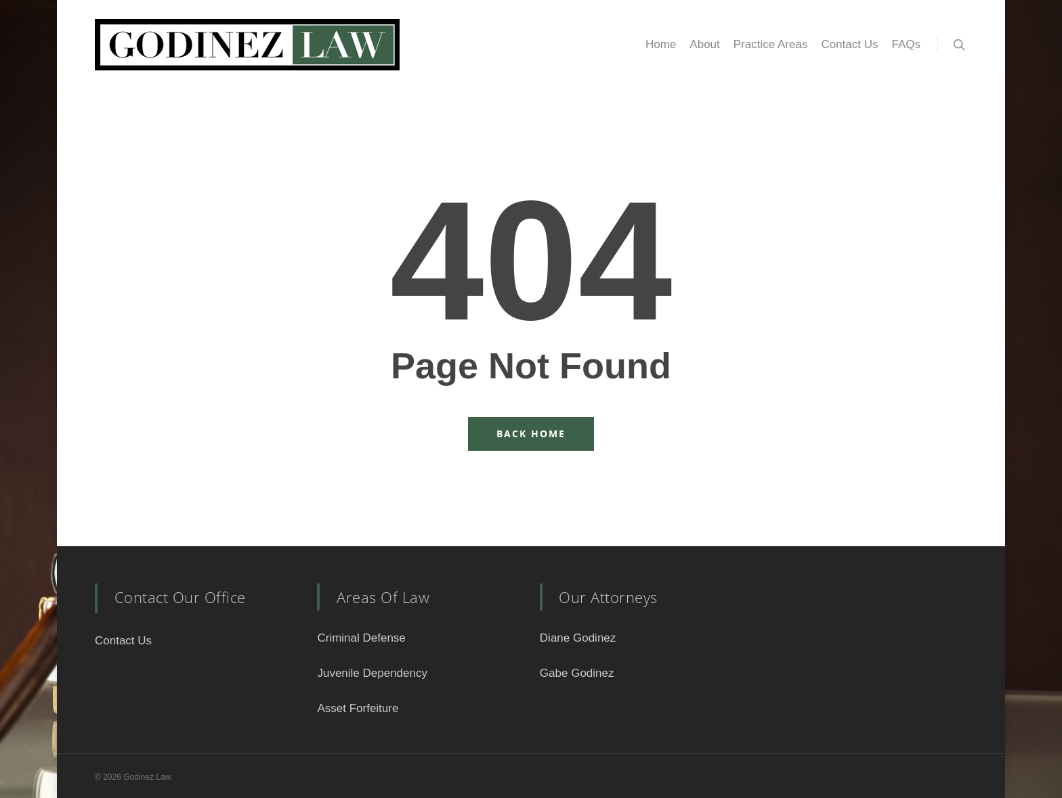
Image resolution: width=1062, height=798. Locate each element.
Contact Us (849, 44)
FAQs (905, 44)
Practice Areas (771, 44)
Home (660, 44)
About (704, 44)
